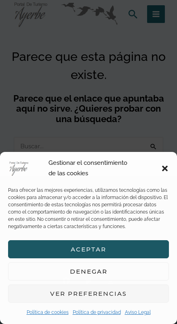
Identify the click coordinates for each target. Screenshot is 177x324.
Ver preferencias (88, 293)
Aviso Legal (138, 312)
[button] (165, 168)
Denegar (88, 271)
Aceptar (88, 249)
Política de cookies (48, 312)
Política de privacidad (97, 312)
